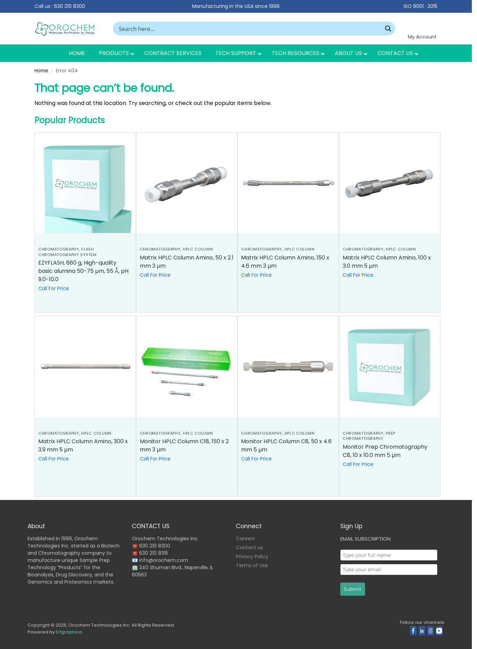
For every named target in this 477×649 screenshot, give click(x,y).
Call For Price (53, 288)
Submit (353, 589)
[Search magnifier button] (388, 28)
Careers (245, 538)
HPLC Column (198, 249)
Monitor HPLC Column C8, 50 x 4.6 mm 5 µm (286, 445)
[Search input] (249, 28)
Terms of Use (252, 565)
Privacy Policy (252, 556)
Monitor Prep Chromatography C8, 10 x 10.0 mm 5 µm (385, 451)
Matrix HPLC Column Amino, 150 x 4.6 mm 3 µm (285, 262)
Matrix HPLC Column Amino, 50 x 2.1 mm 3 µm (187, 262)
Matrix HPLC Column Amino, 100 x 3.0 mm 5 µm (387, 262)
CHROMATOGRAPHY (58, 249)
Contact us (249, 547)
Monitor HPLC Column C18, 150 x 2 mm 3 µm (184, 445)
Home (41, 70)
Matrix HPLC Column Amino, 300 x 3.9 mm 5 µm (83, 445)
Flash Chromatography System (67, 251)
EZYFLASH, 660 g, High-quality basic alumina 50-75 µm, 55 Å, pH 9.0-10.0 (83, 271)
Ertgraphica (69, 632)
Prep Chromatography (369, 435)
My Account (422, 36)
